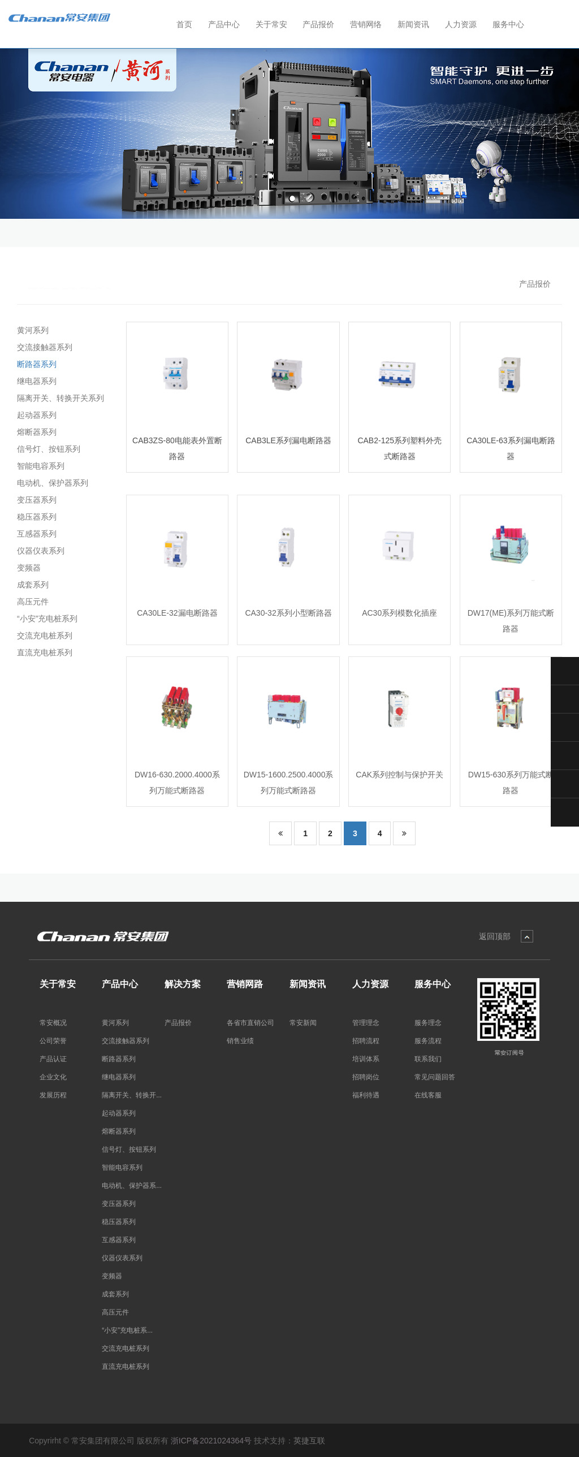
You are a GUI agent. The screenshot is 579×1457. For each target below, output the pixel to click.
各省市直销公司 (250, 1023)
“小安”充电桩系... (127, 1330)
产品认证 (53, 1059)
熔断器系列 (34, 431)
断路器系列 (34, 364)
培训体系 (365, 1059)
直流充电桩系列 (42, 652)
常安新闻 (303, 1023)
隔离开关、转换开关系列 (58, 398)
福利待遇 (365, 1095)
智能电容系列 (38, 465)
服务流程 (428, 1041)
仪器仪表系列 (38, 550)
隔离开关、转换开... (132, 1095)
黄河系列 (30, 330)
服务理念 (428, 1023)
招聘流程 (365, 1041)
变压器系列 (34, 499)
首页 (184, 24)
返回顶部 (495, 936)
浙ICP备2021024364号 (211, 1440)
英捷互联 (309, 1440)
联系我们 (428, 1059)
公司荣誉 (53, 1041)
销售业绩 (240, 1041)
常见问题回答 (434, 1077)
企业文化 (53, 1077)
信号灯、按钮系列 (46, 448)
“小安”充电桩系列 (45, 618)
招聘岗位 (365, 1077)
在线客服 (428, 1095)
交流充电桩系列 (42, 635)
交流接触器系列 (42, 347)
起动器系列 (34, 415)
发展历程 (53, 1095)
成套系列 (30, 584)
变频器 (26, 567)
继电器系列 (34, 381)
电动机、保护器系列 (50, 482)
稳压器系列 (34, 516)
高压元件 (30, 601)
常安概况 (53, 1023)
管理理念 (365, 1023)
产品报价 (535, 283)
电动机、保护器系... (132, 1186)
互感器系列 (34, 533)
